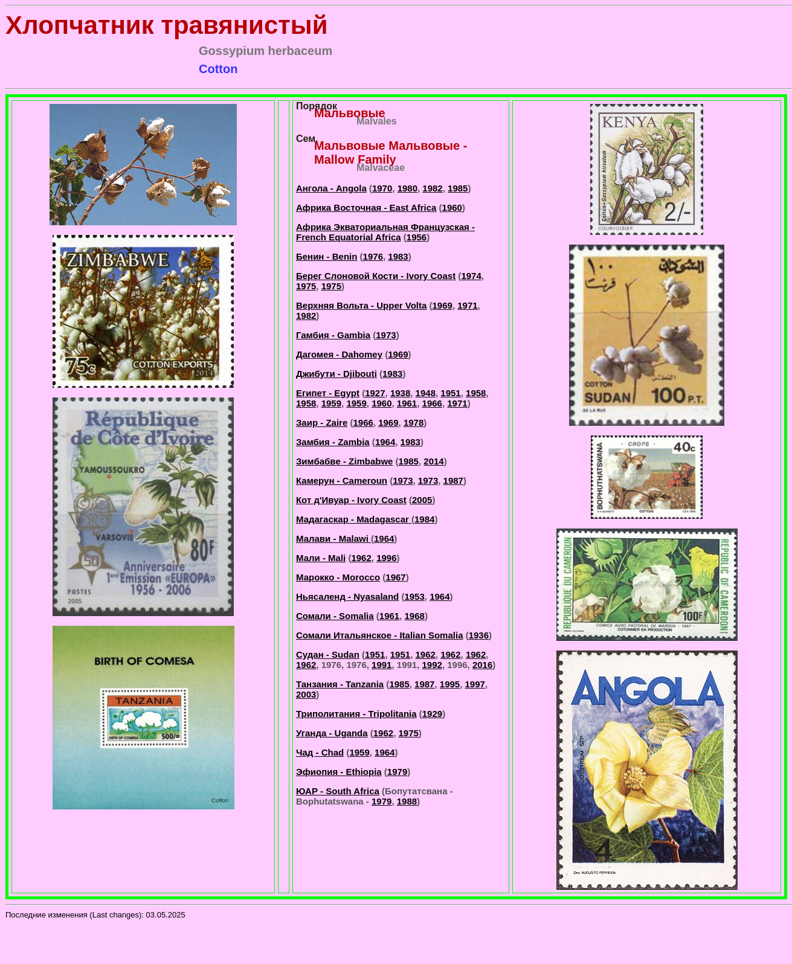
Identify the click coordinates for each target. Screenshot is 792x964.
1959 (331, 403)
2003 (306, 694)
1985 (458, 188)
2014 (433, 461)
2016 (482, 665)
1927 (375, 393)
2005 (422, 500)
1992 (432, 665)
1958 (476, 393)
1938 (400, 393)
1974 (471, 276)
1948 (426, 393)
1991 (381, 665)
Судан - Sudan (327, 654)
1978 (413, 422)
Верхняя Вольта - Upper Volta (361, 305)
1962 (361, 558)
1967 (395, 577)
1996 (386, 558)
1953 (414, 596)
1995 (450, 684)
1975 (306, 286)
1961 (407, 403)
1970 (382, 188)
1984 (424, 519)
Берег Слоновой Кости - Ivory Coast (376, 276)
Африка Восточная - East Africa (366, 207)
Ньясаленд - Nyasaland (347, 596)
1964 (385, 442)
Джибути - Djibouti (336, 373)
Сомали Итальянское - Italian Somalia (379, 635)
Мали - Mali (321, 558)
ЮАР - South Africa (337, 791)
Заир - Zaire (321, 422)
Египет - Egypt (327, 393)
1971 (467, 305)
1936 (479, 635)
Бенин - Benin (326, 256)
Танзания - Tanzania (340, 684)
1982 (432, 188)
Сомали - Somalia (335, 616)
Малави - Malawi (333, 538)
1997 (475, 684)
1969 (442, 305)
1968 (415, 616)
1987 (453, 480)
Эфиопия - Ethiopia (339, 771)
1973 (386, 335)
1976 (373, 256)
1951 (450, 393)
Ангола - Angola (331, 188)
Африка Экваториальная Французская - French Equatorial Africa (385, 232)
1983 (398, 256)
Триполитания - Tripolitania (356, 714)
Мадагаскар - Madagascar (353, 519)
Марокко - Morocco (338, 577)
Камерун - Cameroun (341, 480)
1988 (407, 801)
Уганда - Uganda (332, 733)
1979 (397, 771)
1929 (432, 714)
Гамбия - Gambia (333, 335)
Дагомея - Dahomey (339, 354)
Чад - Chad (320, 752)
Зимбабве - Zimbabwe (344, 461)
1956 (417, 237)
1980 (407, 188)
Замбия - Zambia (333, 442)
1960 (452, 207)
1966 (432, 403)
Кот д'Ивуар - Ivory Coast (351, 500)
